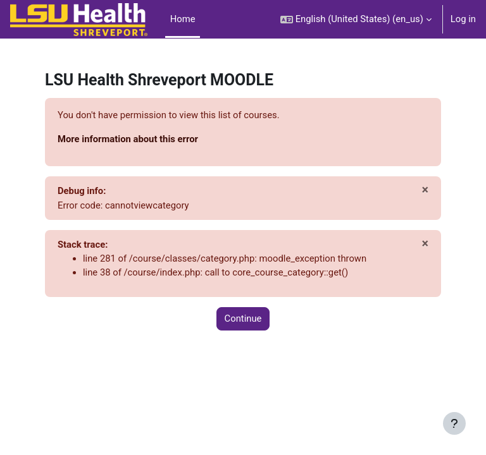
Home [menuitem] (183, 19)
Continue (243, 318)
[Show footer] (454, 423)
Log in (463, 19)
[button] (356, 19)
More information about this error (128, 139)
